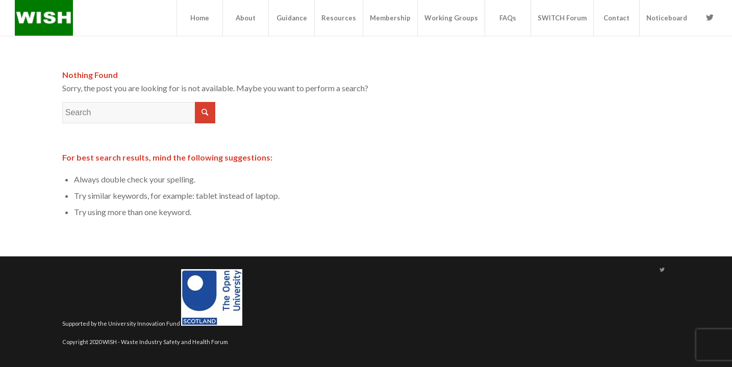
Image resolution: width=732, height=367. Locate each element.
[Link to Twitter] (709, 17)
